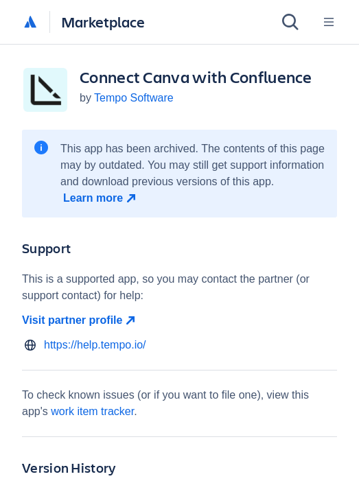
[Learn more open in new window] (101, 198)
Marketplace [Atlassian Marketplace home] (103, 22)
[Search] (290, 22)
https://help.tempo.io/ (95, 345)
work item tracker (92, 411)
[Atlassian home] (30, 22)
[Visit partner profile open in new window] (179, 320)
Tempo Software (134, 98)
